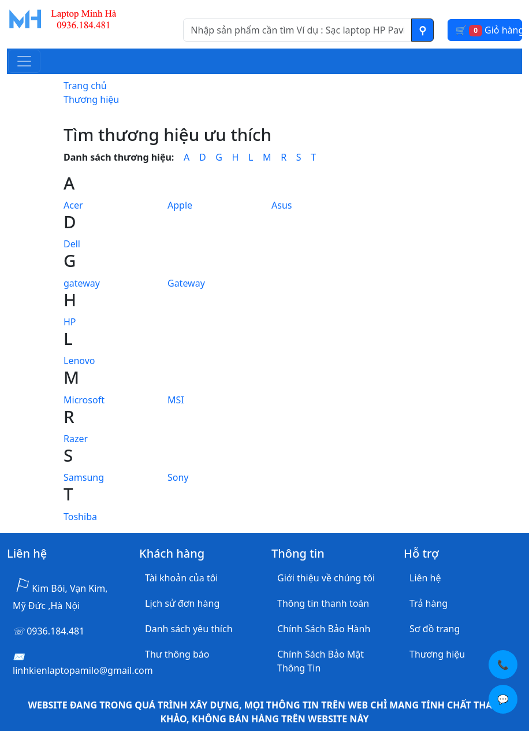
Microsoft (84, 400)
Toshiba (80, 516)
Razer (76, 438)
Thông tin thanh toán (323, 603)
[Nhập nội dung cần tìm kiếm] (297, 30)
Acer (73, 205)
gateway (82, 283)
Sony (178, 477)
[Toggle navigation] (24, 61)
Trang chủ (85, 85)
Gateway (186, 283)
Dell (72, 244)
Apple (179, 205)
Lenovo (79, 360)
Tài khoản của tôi (181, 578)
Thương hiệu (91, 99)
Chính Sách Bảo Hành (323, 628)
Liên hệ (425, 578)
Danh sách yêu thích (189, 628)
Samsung (84, 477)
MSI (175, 400)
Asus (281, 205)
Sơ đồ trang (434, 628)
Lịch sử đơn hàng (182, 603)
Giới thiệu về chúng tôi (326, 578)
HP (70, 322)
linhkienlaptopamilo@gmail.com (83, 670)
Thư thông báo (177, 654)
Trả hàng (428, 603)
